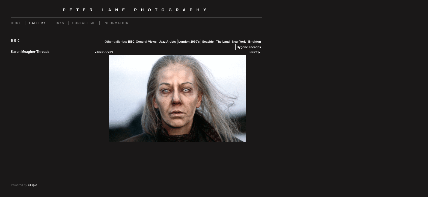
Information (116, 23)
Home (16, 23)
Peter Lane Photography (136, 10)
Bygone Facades (249, 47)
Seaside (207, 41)
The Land (223, 41)
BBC (131, 41)
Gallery (37, 23)
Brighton (254, 41)
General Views (146, 41)
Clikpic (32, 185)
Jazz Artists (167, 41)
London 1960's (189, 41)
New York (239, 41)
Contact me (84, 23)
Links (59, 23)
